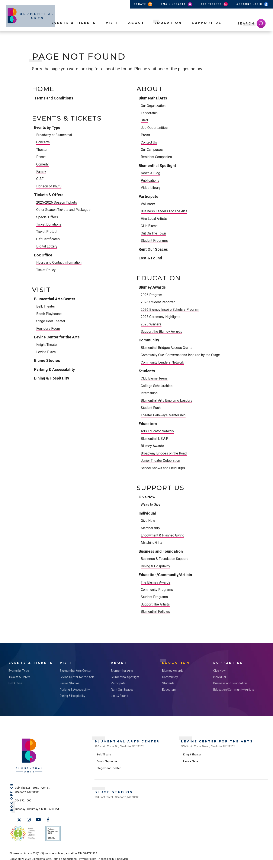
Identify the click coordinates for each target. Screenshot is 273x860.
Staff (144, 120)
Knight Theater (47, 345)
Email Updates (177, 4)
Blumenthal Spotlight (157, 165)
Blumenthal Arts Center (54, 299)
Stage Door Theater (50, 321)
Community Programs (157, 590)
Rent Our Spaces (153, 249)
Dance (41, 157)
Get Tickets (214, 4)
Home (43, 89)
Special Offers (47, 217)
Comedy (42, 164)
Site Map (122, 854)
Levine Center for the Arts (57, 337)
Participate (148, 196)
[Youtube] (38, 818)
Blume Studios (47, 360)
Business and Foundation (161, 551)
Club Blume (149, 226)
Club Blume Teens (154, 378)
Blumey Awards (152, 287)
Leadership (149, 113)
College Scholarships (157, 386)
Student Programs (154, 241)
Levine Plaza (46, 352)
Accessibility (106, 854)
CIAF (40, 179)
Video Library (151, 188)
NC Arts (22, 830)
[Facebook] (48, 818)
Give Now (147, 497)
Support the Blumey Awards (161, 331)
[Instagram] (29, 818)
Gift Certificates (48, 239)
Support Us (207, 30)
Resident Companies (156, 157)
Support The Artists (155, 604)
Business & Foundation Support (164, 559)
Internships (149, 393)
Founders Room (48, 328)
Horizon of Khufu (48, 186)
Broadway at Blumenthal (54, 135)
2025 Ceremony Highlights (160, 317)
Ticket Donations (48, 224)
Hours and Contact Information (58, 262)
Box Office (43, 255)
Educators (148, 423)
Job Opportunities (154, 128)
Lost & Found (150, 258)
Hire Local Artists (154, 219)
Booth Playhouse (49, 314)
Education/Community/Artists (165, 574)
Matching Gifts (152, 543)
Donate (143, 4)
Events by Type (47, 127)
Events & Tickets (73, 30)
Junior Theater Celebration (160, 461)
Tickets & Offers (48, 195)
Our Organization (153, 106)
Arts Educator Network (157, 431)
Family (41, 172)
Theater (42, 150)
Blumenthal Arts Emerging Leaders (166, 400)
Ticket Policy (46, 270)
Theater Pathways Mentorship (163, 415)
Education (168, 30)
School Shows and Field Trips (163, 468)
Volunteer (148, 204)
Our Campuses (152, 150)
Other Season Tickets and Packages (63, 210)
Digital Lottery (46, 246)
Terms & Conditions (64, 854)
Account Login (253, 4)
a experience (244, 854)
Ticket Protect (46, 232)
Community (149, 340)
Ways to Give (150, 504)
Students (147, 371)
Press (145, 135)
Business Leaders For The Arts (164, 211)
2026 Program (151, 295)
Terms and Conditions (53, 98)
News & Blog (150, 173)
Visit (112, 30)
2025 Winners (151, 324)
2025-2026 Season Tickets (56, 202)
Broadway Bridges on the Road (164, 453)
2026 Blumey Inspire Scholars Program (170, 310)
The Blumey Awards (155, 582)
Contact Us (149, 142)
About (136, 30)
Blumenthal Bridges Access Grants (166, 348)
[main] (136, 347)
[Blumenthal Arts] (29, 771)
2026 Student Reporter (158, 302)
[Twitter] (19, 818)
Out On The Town (153, 233)
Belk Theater (45, 306)
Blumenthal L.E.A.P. (154, 439)
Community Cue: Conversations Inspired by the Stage (180, 355)
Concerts (43, 142)
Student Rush (151, 408)
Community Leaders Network (162, 362)
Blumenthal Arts (153, 98)
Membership (150, 528)
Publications (150, 180)
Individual (147, 513)
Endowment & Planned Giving (162, 535)
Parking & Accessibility (54, 369)
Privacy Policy (87, 854)
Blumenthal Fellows (155, 612)
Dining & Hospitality (51, 378)
